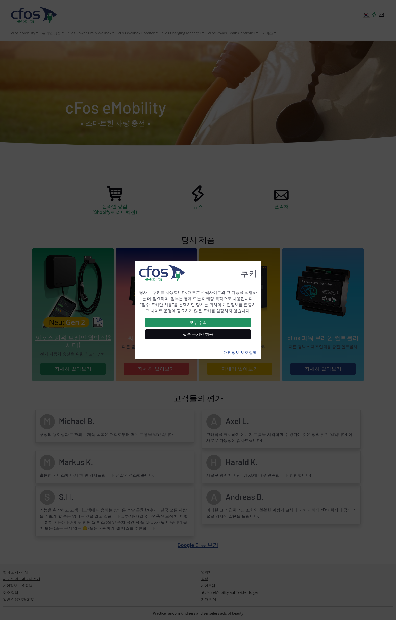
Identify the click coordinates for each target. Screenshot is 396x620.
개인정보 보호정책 (240, 352)
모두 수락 (198, 322)
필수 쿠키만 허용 (198, 334)
